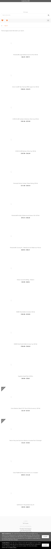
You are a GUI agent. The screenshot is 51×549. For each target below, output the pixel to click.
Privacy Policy (13, 547)
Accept (45, 536)
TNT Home (25, 12)
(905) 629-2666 (26, 1)
